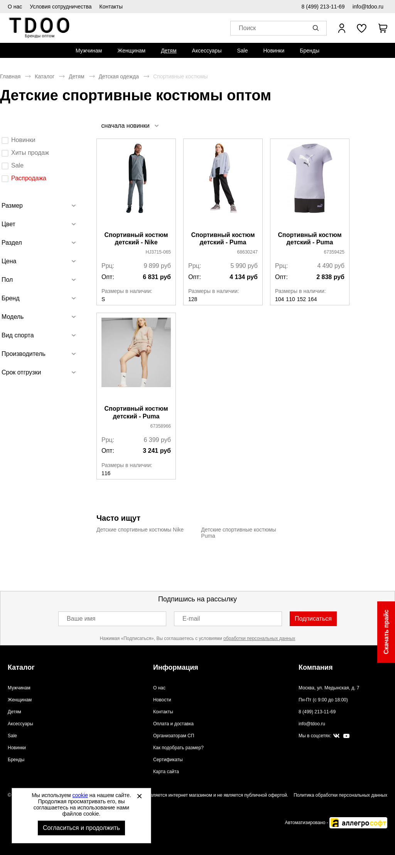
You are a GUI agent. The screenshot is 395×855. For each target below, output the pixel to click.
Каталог (44, 76)
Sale (242, 50)
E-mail (191, 618)
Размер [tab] (12, 205)
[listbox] (129, 126)
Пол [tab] (7, 279)
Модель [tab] (13, 316)
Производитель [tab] (24, 353)
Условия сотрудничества (60, 6)
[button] (317, 28)
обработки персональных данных (259, 638)
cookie (80, 795)
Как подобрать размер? (178, 747)
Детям (168, 50)
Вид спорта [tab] (18, 335)
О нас (15, 6)
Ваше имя (81, 618)
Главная (10, 76)
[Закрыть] (139, 796)
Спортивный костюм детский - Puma (223, 238)
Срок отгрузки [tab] (21, 372)
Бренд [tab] (10, 298)
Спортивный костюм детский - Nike (136, 238)
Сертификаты (168, 759)
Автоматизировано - (336, 822)
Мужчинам (89, 50)
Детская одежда (119, 76)
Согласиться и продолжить (81, 828)
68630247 (247, 252)
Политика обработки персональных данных (340, 795)
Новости (162, 700)
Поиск (247, 28)
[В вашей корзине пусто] (382, 28)
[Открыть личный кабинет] (341, 28)
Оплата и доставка (173, 723)
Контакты (111, 6)
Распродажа (28, 178)
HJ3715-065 (158, 252)
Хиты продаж (30, 152)
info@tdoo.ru (368, 6)
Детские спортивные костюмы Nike (140, 530)
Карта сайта (166, 771)
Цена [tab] (9, 261)
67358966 (160, 426)
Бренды (309, 50)
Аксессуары (207, 50)
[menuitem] (89, 50)
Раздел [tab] (12, 242)
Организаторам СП (173, 735)
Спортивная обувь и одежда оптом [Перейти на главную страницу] (39, 28)
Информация (175, 667)
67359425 (334, 252)
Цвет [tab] (8, 224)
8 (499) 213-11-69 (323, 6)
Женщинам (131, 50)
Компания (316, 667)
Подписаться (313, 618)
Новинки (273, 50)
